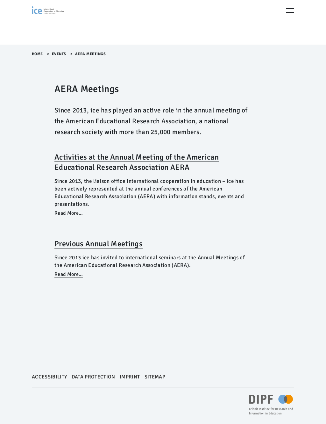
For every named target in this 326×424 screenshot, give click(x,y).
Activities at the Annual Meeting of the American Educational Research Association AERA (136, 162)
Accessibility (49, 377)
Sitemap (155, 377)
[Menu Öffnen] (290, 10)
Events (59, 54)
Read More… (68, 213)
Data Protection (93, 377)
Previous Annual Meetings (98, 243)
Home (37, 54)
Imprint (130, 377)
